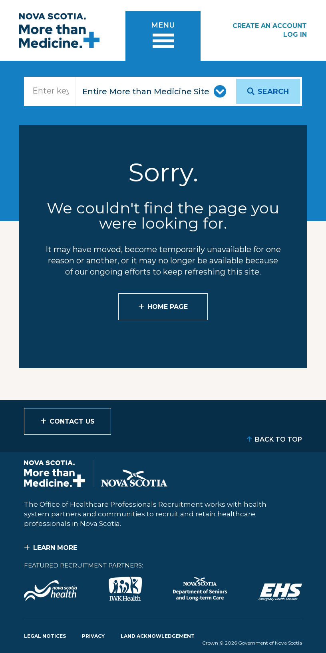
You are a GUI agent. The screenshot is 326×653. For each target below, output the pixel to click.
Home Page (167, 307)
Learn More (55, 547)
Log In (295, 34)
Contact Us (72, 421)
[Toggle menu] (163, 36)
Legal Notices (45, 636)
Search (273, 91)
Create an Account (270, 26)
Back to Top (278, 439)
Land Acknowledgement (158, 636)
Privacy (93, 636)
